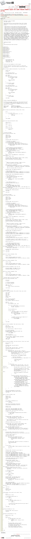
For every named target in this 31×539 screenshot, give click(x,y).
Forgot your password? (27, 5)
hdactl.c (27, 9)
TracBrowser (18, 534)
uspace (11, 9)
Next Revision (20, 8)
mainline (6, 9)
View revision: (17, 12)
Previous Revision (10, 8)
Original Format (17, 536)
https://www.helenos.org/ (27, 538)
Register (22, 5)
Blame (25, 8)
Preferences (18, 5)
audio (18, 9)
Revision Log (28, 8)
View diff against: (27, 12)
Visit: (5, 12)
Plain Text (12, 536)
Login (15, 5)
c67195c (2, 11)
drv (15, 9)
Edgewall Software (9, 538)
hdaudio (22, 9)
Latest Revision (16, 8)
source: (2, 9)
